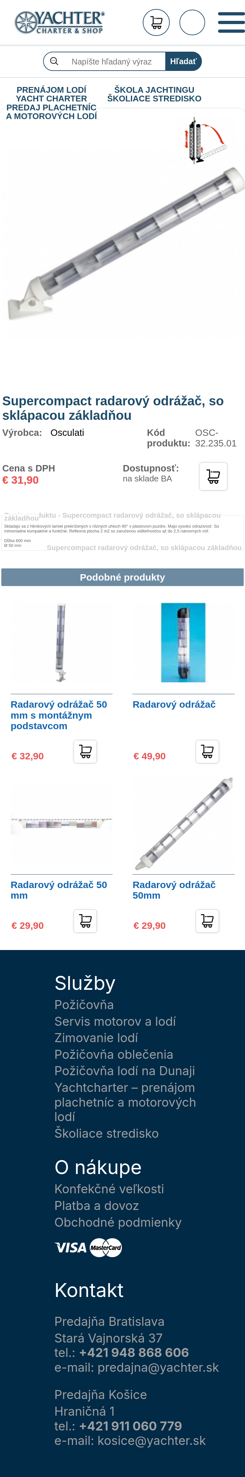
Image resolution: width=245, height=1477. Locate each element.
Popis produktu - (112, 516)
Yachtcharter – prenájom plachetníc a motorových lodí (125, 1102)
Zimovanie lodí (96, 1038)
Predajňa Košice (100, 1394)
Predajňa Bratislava (109, 1321)
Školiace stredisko (106, 1133)
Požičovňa (84, 1005)
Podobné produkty (122, 577)
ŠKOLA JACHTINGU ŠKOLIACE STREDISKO (154, 90)
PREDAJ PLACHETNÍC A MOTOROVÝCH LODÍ (51, 108)
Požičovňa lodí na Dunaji (124, 1071)
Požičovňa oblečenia (113, 1054)
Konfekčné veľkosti (109, 1189)
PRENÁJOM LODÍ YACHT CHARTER (51, 90)
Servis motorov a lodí (115, 1021)
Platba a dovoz (96, 1205)
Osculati (67, 433)
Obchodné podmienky (118, 1222)
